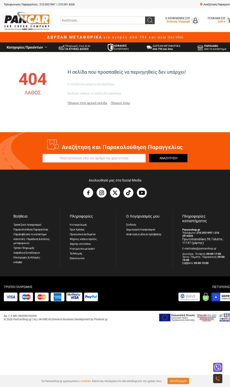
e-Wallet (17, 262)
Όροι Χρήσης (77, 229)
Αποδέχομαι (178, 381)
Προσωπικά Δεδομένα (82, 234)
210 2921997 (47, 4)
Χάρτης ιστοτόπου (80, 243)
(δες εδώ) (175, 37)
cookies (85, 381)
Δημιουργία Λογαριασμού (140, 229)
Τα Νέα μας (76, 253)
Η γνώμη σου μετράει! (82, 248)
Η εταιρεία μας (78, 224)
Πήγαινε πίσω (120, 103)
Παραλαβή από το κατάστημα (29, 234)
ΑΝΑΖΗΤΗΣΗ (168, 158)
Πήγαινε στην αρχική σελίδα (87, 103)
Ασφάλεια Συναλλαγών (26, 252)
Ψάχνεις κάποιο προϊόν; (83, 239)
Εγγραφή (184, 21)
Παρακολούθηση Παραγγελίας (30, 229)
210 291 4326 (66, 4)
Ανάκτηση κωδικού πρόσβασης (144, 234)
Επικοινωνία (77, 258)
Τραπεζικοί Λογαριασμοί (27, 224)
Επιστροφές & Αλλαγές (26, 257)
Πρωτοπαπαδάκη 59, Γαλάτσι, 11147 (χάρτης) (202, 241)
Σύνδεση (172, 21)
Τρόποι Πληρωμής (23, 247)
